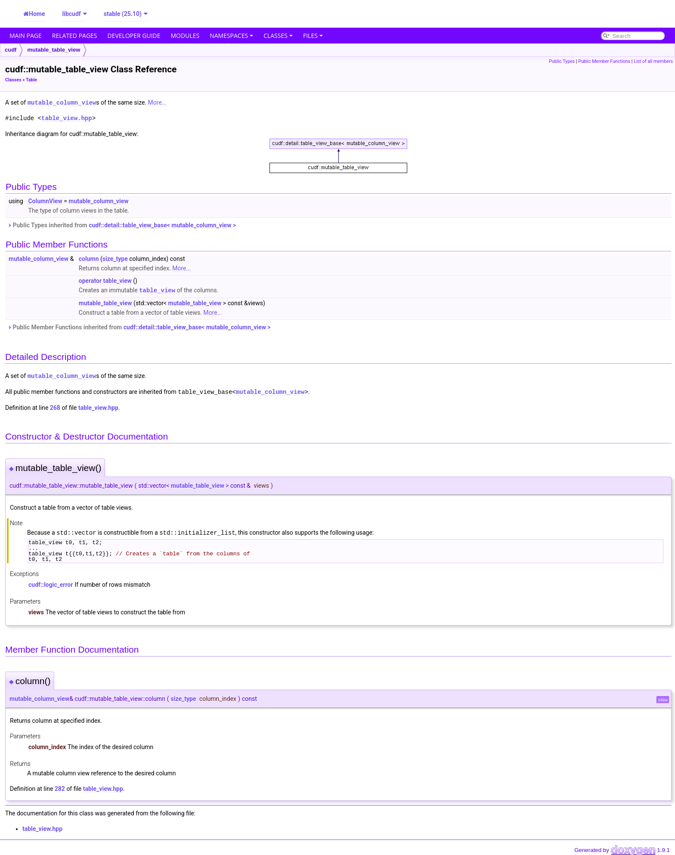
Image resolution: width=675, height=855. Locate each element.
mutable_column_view (62, 102)
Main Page (25, 35)
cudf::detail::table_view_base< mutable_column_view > (162, 224)
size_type (115, 258)
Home (37, 13)
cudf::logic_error (50, 582)
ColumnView (45, 200)
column (89, 258)
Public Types (562, 61)
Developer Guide (134, 35)
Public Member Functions (604, 61)
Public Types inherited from (121, 224)
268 (55, 406)
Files (313, 35)
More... (157, 102)
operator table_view (105, 280)
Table (31, 80)
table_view (157, 289)
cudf (10, 49)
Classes (278, 35)
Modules (185, 35)
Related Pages (74, 35)
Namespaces (231, 35)
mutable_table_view (53, 49)
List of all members (653, 61)
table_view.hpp (66, 118)
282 (60, 786)
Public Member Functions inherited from (139, 326)
